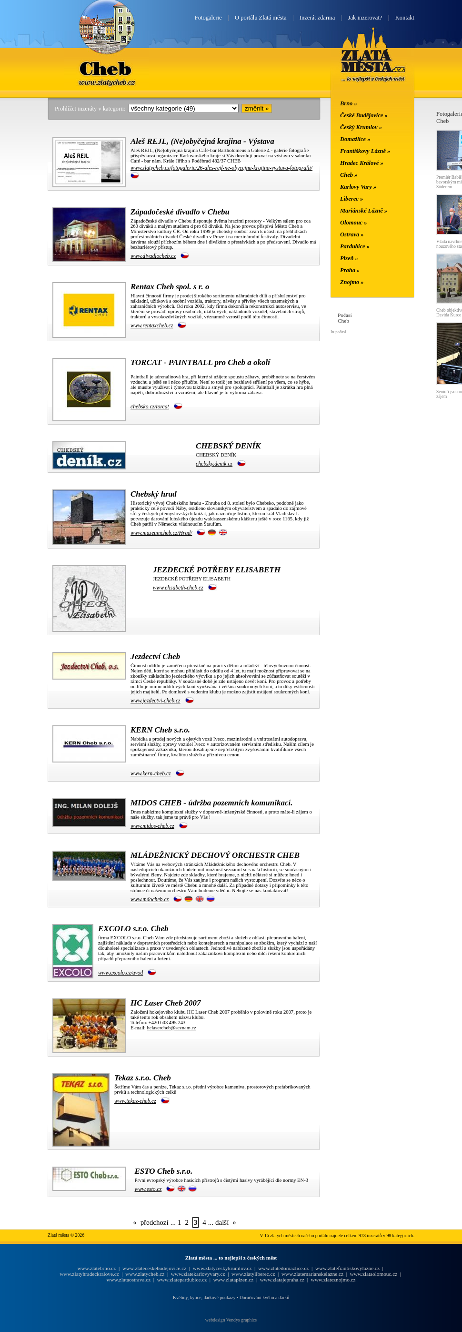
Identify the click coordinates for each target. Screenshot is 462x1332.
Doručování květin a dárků (264, 1297)
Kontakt (404, 17)
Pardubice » (355, 246)
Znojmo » (352, 282)
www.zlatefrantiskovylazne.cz (347, 1268)
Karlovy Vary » (358, 186)
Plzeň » (349, 258)
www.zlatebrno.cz (96, 1268)
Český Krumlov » (361, 127)
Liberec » (351, 198)
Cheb (106, 68)
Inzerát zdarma (317, 17)
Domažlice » (355, 139)
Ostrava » (352, 234)
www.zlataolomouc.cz (374, 1274)
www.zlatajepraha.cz (282, 1279)
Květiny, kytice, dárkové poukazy (204, 1297)
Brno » (348, 103)
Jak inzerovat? (365, 17)
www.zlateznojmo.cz (333, 1279)
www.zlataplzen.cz (233, 1279)
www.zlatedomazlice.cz (283, 1268)
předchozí (155, 1222)
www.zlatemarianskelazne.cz (312, 1274)
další (222, 1222)
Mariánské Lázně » (363, 210)
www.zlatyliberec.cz (253, 1274)
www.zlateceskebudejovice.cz (154, 1268)
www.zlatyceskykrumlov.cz (222, 1268)
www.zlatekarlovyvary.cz (198, 1274)
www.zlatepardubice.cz (182, 1279)
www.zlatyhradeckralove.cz (89, 1274)
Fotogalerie (208, 17)
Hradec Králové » (361, 163)
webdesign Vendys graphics (231, 1319)
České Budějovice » (364, 115)
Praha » (350, 270)
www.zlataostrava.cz (128, 1279)
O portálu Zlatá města (260, 17)
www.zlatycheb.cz (144, 1274)
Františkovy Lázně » (365, 151)
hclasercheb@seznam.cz (171, 1027)
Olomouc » (353, 222)
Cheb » (348, 175)
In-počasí (338, 331)
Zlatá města (373, 65)
